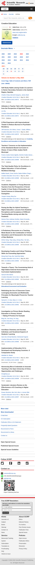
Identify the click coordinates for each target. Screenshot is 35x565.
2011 (3, 63)
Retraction (22, 546)
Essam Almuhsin (6, 392)
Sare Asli (4, 337)
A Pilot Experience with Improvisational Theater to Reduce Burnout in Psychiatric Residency (16, 125)
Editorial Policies (24, 522)
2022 (27, 54)
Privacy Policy (23, 548)
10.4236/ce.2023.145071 (11, 116)
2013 (21, 60)
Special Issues (23, 532)
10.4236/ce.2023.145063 (11, 279)
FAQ (2, 551)
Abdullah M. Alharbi (7, 355)
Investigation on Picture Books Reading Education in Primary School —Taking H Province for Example (15, 314)
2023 (21, 54)
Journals (11, 14)
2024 (15, 54)
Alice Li (19, 392)
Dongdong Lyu (5, 374)
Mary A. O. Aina (17, 300)
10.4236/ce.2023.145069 (11, 159)
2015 (9, 60)
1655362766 (7, 478)
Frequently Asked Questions (9, 425)
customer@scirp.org (9, 473)
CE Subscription (5, 419)
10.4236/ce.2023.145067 (11, 201)
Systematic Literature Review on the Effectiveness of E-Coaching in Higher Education (14, 387)
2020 (9, 57)
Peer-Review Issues (25, 527)
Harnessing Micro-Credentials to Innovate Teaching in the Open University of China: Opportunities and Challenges (16, 369)
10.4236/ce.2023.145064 (11, 261)
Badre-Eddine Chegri (24, 173)
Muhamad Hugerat (22, 337)
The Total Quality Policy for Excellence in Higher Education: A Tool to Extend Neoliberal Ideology (16, 168)
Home (5, 14)
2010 (9, 63)
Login (5, 9)
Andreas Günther (14, 219)
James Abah (25, 95)
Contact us (4, 435)
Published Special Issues (10, 446)
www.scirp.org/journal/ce (20, 32)
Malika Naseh (5, 173)
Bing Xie (3, 318)
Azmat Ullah (25, 392)
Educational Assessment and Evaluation (14, 286)
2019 (15, 57)
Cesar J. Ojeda (21, 129)
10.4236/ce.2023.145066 (11, 224)
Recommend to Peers (7, 429)
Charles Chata (5, 95)
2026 (3, 54)
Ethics (20, 519)
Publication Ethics (24, 541)
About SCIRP (24, 517)
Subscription (5, 543)
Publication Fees (24, 530)
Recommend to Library (7, 432)
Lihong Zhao (20, 240)
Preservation (22, 543)
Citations (15, 37)
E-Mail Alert (4, 415)
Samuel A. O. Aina (6, 300)
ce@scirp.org (21, 35)
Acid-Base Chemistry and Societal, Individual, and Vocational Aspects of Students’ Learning (14, 332)
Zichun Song (5, 240)
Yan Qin (26, 240)
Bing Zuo (13, 196)
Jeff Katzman (5, 129)
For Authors (22, 524)
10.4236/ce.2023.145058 (11, 378)
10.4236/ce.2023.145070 (11, 134)
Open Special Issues (8, 442)
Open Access (23, 538)
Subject (3, 522)
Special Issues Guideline (9, 449)
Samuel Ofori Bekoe (7, 274)
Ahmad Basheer (12, 337)
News (3, 532)
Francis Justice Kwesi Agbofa (9, 155)
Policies (22, 535)
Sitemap (3, 527)
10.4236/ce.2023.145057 (11, 397)
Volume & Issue (5, 554)
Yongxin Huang (5, 196)
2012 (27, 60)
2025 (9, 54)
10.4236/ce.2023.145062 (11, 304)
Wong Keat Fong (6, 256)
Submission (7, 42)
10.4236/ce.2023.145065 (11, 244)
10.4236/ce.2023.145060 (11, 341)
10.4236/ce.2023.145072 (11, 99)
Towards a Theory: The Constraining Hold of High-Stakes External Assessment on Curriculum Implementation (17, 270)
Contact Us (4, 530)
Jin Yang (15, 318)
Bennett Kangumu (15, 95)
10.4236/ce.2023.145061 (11, 323)
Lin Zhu (3, 111)
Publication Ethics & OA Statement (11, 422)
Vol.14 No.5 (16, 97)
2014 (15, 60)
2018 (21, 57)
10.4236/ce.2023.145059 (11, 360)
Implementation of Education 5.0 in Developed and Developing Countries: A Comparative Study (15, 350)
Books (3, 524)
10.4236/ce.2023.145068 (11, 178)
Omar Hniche (14, 173)
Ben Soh (14, 392)
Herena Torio (5, 219)
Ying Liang (12, 240)
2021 (3, 57)
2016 (3, 60)
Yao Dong (10, 318)
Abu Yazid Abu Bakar (18, 256)
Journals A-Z (5, 519)
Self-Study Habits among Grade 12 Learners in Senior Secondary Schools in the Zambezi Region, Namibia (17, 90)
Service (4, 535)
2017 (27, 57)
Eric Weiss (13, 129)
